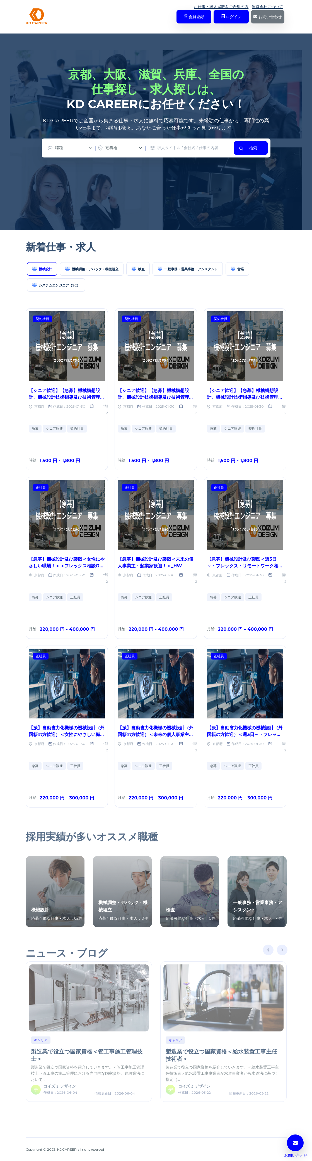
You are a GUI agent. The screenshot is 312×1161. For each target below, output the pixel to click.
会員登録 (194, 16)
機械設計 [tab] (42, 268)
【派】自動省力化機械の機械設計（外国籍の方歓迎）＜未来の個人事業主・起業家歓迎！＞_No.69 (156, 734)
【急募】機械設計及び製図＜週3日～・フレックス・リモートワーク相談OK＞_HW (245, 565)
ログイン (231, 16)
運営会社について (267, 6)
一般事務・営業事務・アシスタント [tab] (188, 268)
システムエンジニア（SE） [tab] (56, 284)
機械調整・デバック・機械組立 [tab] (91, 268)
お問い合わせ (267, 17)
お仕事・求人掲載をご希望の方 (221, 6)
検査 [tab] (138, 268)
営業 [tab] (237, 268)
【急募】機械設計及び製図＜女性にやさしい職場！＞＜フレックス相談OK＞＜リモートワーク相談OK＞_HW (67, 565)
